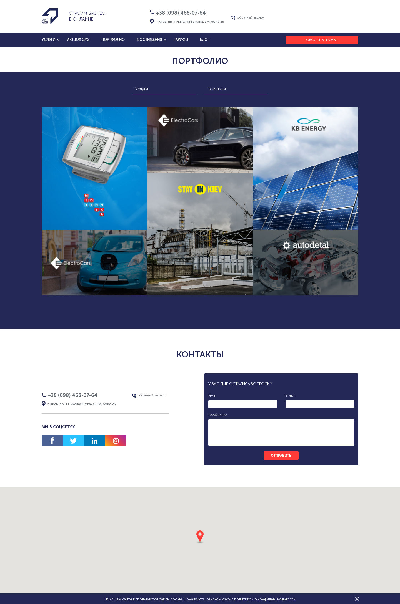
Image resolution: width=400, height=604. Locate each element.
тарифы (181, 39)
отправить (281, 456)
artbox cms (78, 39)
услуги (48, 39)
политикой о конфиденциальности (265, 599)
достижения (149, 39)
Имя (211, 396)
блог (204, 39)
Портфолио (113, 39)
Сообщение (217, 415)
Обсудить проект (322, 40)
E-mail (290, 396)
